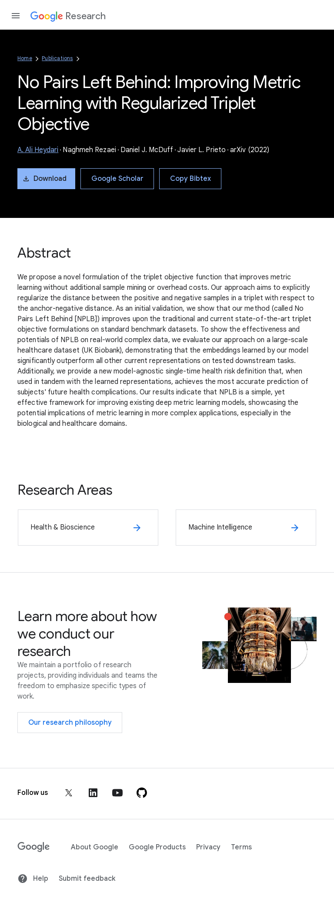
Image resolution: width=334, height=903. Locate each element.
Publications (57, 58)
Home (24, 58)
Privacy (208, 847)
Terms (241, 847)
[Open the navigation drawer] (15, 15)
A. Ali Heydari (37, 150)
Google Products (157, 847)
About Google (94, 847)
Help (32, 878)
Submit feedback (87, 878)
